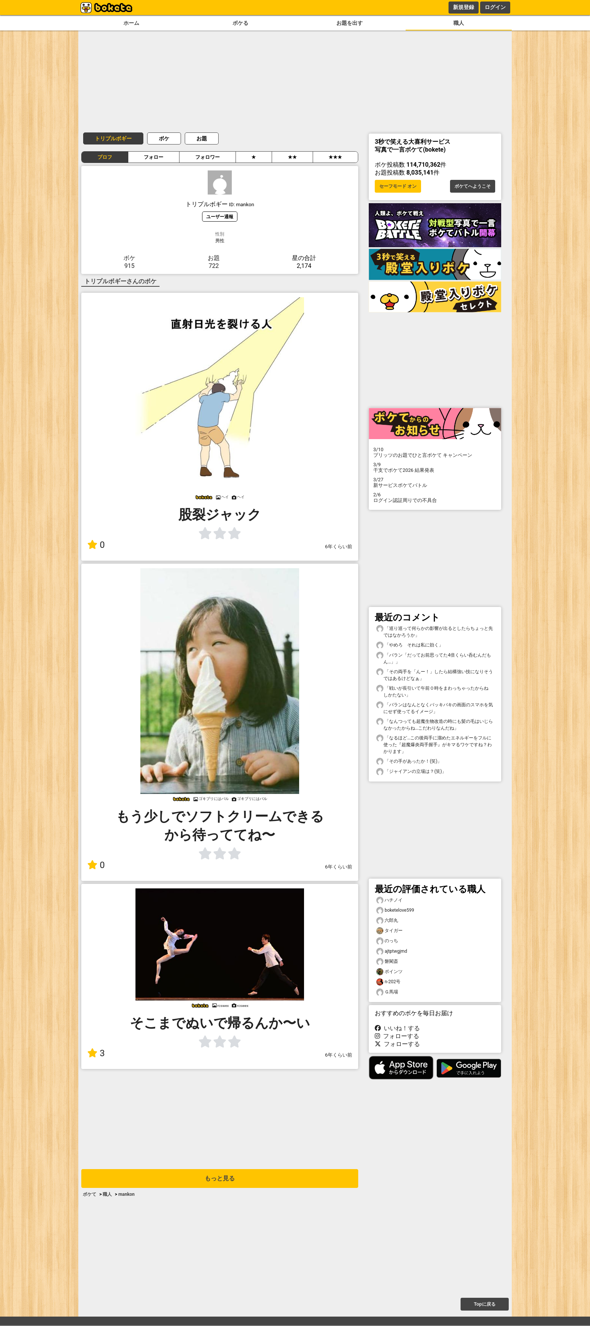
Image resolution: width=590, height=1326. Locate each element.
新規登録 (463, 7)
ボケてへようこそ (473, 186)
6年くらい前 (338, 546)
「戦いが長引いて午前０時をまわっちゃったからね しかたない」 (434, 691)
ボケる (240, 23)
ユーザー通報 (219, 216)
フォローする (397, 1036)
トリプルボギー (113, 138)
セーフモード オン (398, 186)
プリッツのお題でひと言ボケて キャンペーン (435, 452)
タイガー (389, 930)
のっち (387, 940)
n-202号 (388, 981)
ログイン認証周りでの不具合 (435, 497)
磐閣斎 (387, 961)
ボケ (164, 138)
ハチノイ (389, 900)
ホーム (131, 23)
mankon (126, 1194)
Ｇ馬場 (387, 992)
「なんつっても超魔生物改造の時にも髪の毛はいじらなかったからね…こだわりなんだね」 (434, 724)
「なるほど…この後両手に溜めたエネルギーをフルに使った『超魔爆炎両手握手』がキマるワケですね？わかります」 (434, 744)
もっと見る (220, 1178)
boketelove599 (395, 910)
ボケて (89, 1194)
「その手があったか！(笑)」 (409, 761)
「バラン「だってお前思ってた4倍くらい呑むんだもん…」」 (433, 658)
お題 (201, 138)
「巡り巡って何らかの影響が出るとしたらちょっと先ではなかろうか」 (434, 631)
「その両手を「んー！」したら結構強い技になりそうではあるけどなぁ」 (434, 674)
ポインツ (389, 971)
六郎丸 (387, 920)
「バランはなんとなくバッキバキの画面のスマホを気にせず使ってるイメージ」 (434, 707)
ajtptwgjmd (391, 951)
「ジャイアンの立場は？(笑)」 (411, 771)
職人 (458, 23)
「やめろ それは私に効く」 (409, 645)
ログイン (495, 7)
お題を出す (349, 23)
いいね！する (397, 1028)
